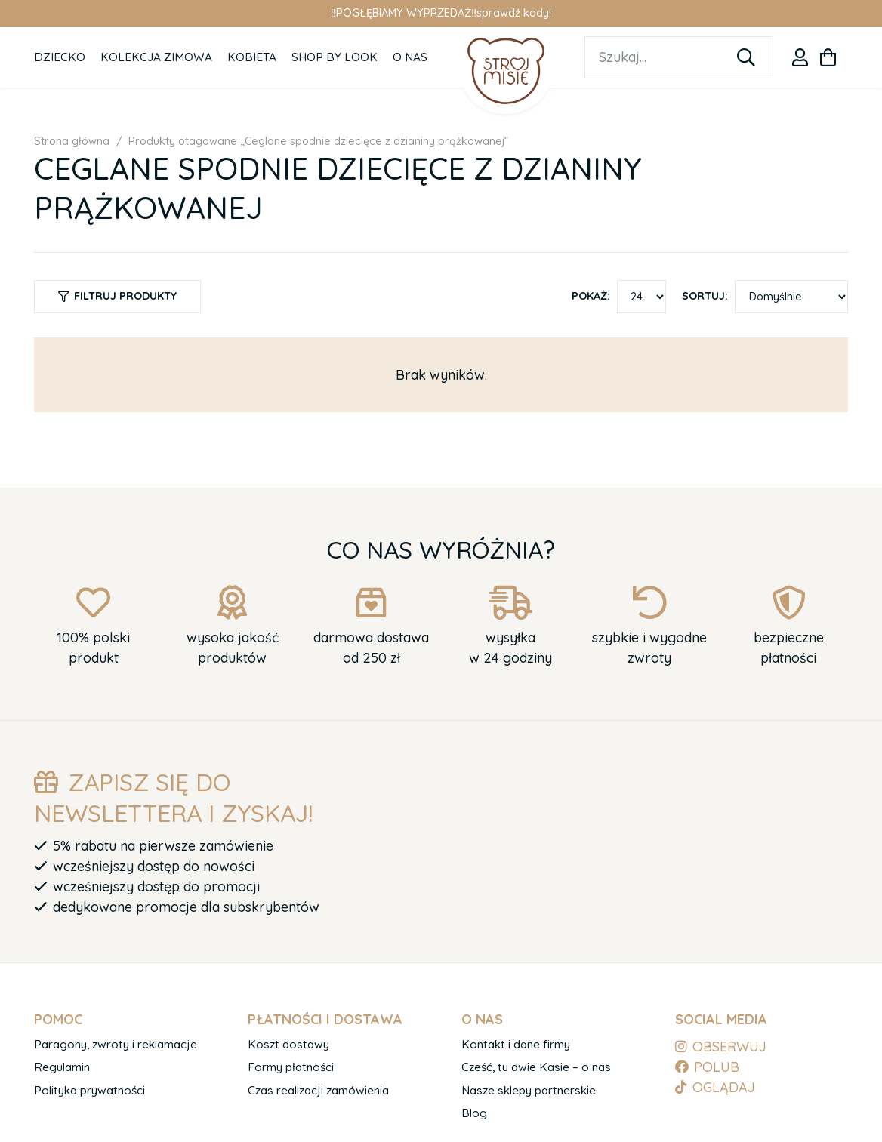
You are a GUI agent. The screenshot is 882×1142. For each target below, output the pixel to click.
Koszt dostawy (288, 1044)
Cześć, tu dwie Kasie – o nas (536, 1067)
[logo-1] (506, 70)
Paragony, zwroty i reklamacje (115, 1044)
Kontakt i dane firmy (515, 1044)
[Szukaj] (746, 57)
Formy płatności (291, 1067)
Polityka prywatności (89, 1090)
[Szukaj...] (678, 57)
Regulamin (62, 1067)
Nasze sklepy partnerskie (528, 1090)
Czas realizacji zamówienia (318, 1090)
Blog (474, 1113)
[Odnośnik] (800, 57)
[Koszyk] (828, 57)
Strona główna (71, 141)
